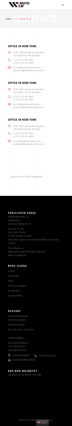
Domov (8, 19)
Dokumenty (13, 276)
